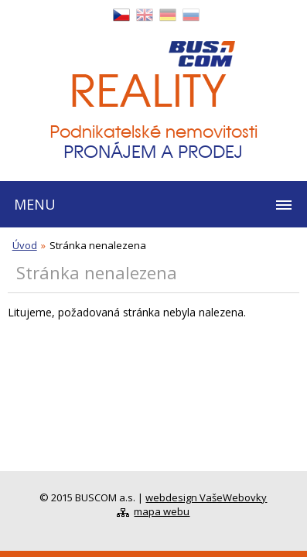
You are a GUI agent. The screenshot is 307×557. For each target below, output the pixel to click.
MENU (35, 204)
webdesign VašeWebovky (206, 497)
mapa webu (161, 511)
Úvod (24, 245)
